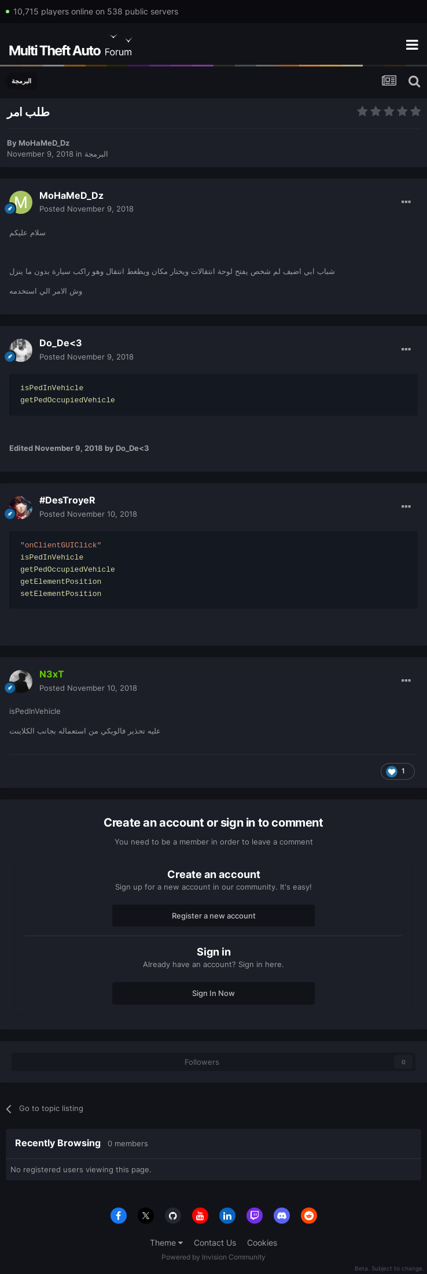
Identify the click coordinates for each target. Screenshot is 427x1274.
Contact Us (215, 1242)
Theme (166, 1242)
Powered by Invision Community (213, 1257)
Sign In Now (213, 993)
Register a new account (214, 915)
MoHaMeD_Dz (44, 142)
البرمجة (96, 153)
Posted (86, 208)
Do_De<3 (60, 343)
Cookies (262, 1242)
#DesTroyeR (67, 500)
